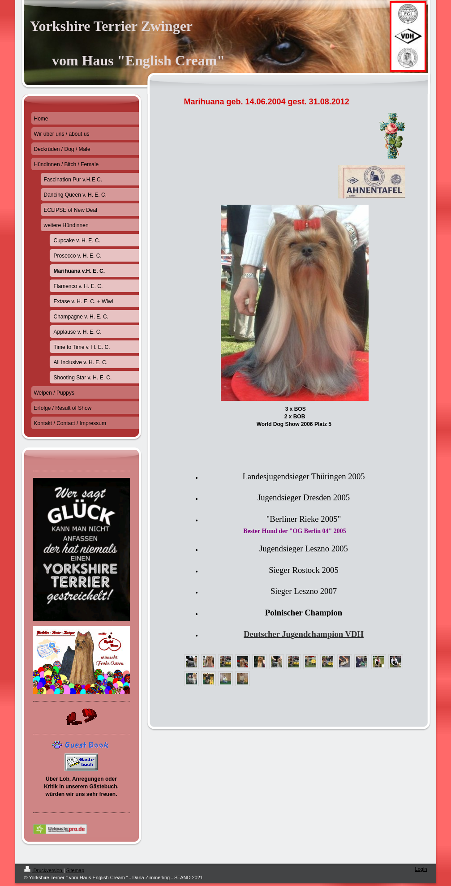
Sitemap (75, 870)
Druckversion (44, 870)
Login (421, 869)
